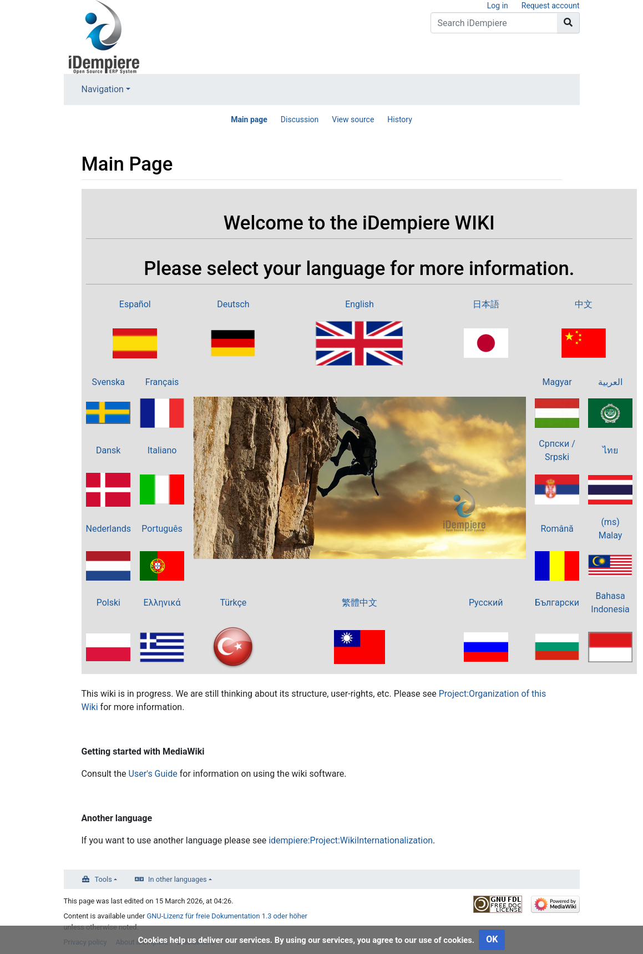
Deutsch (233, 304)
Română (556, 528)
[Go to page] (568, 22)
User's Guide (153, 773)
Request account (551, 5)
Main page (249, 119)
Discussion (299, 119)
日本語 (486, 304)
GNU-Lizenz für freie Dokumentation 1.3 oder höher (227, 916)
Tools (103, 879)
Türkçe (233, 602)
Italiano (162, 450)
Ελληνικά (162, 602)
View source (353, 119)
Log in (497, 5)
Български (557, 602)
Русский (486, 602)
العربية (610, 382)
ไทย (610, 450)
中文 (584, 304)
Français (162, 382)
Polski (108, 602)
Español (135, 304)
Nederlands (108, 528)
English (359, 304)
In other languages (177, 879)
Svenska (108, 382)
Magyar (556, 382)
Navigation (103, 89)
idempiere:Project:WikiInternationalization (351, 840)
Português (162, 528)
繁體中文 (359, 602)
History (399, 119)
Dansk (108, 450)
